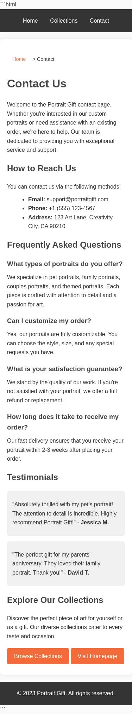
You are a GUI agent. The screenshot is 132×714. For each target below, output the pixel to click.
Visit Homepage (98, 656)
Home (30, 21)
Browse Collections (38, 656)
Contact (99, 21)
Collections (63, 21)
